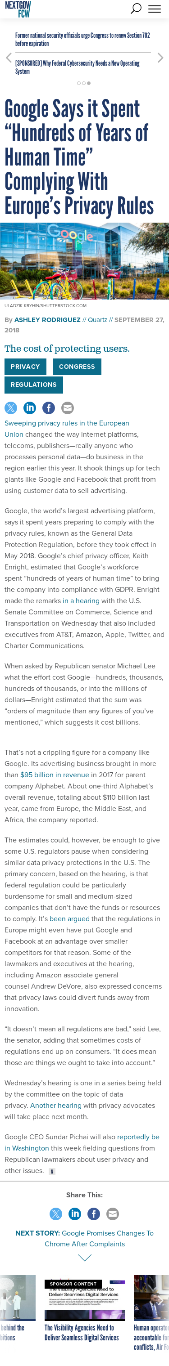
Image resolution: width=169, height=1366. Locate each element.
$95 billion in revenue (54, 775)
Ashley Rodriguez (47, 320)
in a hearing (81, 601)
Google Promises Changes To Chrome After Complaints (99, 1238)
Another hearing (56, 1105)
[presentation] (8, 1314)
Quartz (97, 320)
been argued (70, 919)
